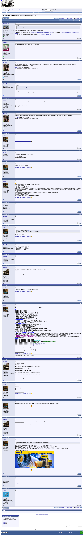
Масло (29, 511)
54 (68, 18)
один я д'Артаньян (38, 511)
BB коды (4, 521)
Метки (4, 510)
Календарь (49, 12)
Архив (75, 532)
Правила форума (6, 525)
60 (77, 18)
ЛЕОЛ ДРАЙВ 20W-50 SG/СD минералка (23, 137)
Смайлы (4, 522)
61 (78, 18)
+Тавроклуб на (58, 532)
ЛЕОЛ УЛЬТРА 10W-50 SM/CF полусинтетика (24, 136)
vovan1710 (6, 267)
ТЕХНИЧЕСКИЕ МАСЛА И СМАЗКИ (23, 141)
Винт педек (9, 511)
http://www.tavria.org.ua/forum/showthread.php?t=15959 (42, 32)
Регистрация (8, 12)
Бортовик (17, 67)
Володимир (6, 23)
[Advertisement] (59, 4)
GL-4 (26, 511)
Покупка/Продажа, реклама (13, 9)
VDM (4, 478)
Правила (19, 12)
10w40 (4, 511)
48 (67, 18)
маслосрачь (32, 511)
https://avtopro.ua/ (18, 493)
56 (71, 18)
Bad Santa (6, 42)
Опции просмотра (77, 20)
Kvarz (4, 100)
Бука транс (13, 511)
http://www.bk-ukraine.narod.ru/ (45, 34)
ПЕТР (4, 152)
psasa (4, 135)
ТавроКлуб (71, 532)
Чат (26, 12)
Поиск (77, 12)
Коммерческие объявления (23, 9)
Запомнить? (53, 9)
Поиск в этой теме (69, 20)
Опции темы (61, 20)
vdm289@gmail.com (19, 483)
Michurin (5, 490)
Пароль (43, 10)
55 (70, 18)
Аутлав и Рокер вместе (19, 511)
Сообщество (36, 12)
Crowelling (6, 84)
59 (75, 18)
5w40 (6, 511)
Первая (62, 18)
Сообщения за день (63, 12)
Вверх (78, 532)
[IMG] (4, 523)
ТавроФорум (6, 9)
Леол (24, 511)
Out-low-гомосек (44, 511)
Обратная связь (66, 532)
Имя (43, 9)
